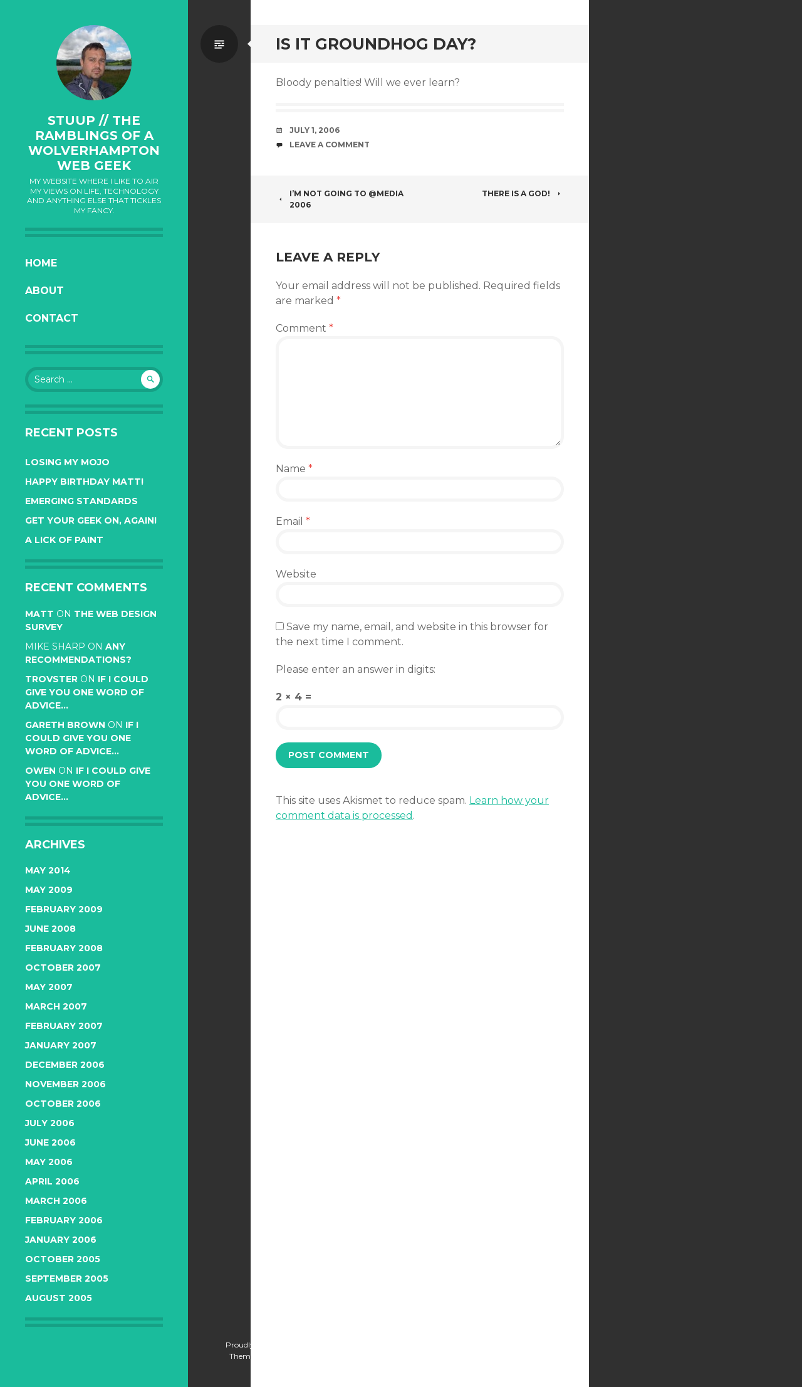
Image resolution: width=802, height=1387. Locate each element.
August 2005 (58, 1298)
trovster (51, 679)
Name (294, 469)
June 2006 (50, 1142)
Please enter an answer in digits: (355, 669)
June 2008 (50, 928)
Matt (39, 614)
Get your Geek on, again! (91, 520)
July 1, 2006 (314, 130)
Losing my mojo (67, 462)
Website (296, 574)
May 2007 (49, 987)
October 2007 (63, 967)
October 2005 (62, 1259)
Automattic (124, 1356)
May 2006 (49, 1162)
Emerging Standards (81, 501)
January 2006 (60, 1239)
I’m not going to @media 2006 (340, 199)
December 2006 (65, 1064)
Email (293, 521)
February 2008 (64, 948)
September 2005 (66, 1278)
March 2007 (56, 1006)
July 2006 (50, 1123)
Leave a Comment (329, 144)
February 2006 (64, 1220)
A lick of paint (64, 540)
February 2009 (64, 909)
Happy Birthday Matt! (84, 481)
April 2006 (52, 1181)
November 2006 (65, 1084)
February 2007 (64, 1025)
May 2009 (49, 889)
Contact (51, 318)
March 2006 (56, 1200)
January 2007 (60, 1045)
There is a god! (523, 193)
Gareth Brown (65, 724)
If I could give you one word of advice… (86, 692)
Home (41, 263)
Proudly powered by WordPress (94, 1344)
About (44, 291)
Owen (40, 770)
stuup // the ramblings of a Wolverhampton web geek (94, 143)
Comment (304, 328)
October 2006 (63, 1103)
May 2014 (48, 870)
